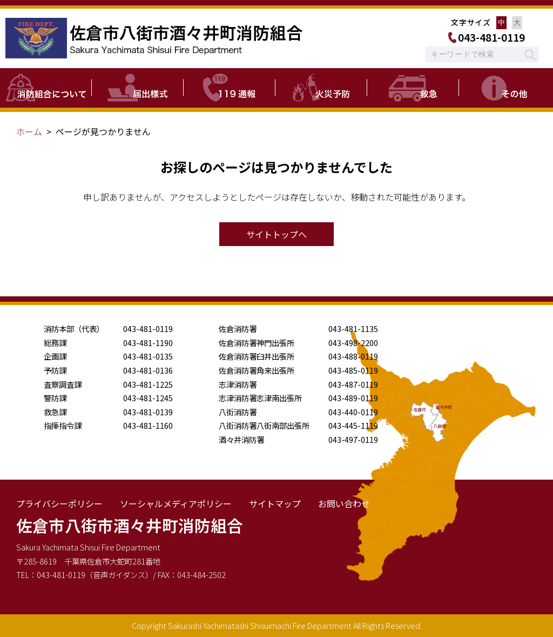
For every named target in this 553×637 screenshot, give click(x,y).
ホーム (29, 131)
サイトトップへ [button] (276, 234)
